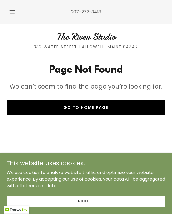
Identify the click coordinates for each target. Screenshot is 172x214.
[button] (14, 12)
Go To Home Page (86, 107)
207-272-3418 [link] (86, 12)
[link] (86, 36)
